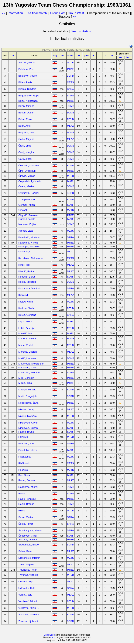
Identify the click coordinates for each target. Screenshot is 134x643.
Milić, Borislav (26, 377)
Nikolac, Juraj (25, 409)
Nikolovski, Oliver (28, 422)
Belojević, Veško (27, 75)
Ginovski (23, 210)
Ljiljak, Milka (25, 321)
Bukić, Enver (25, 119)
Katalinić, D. (25, 251)
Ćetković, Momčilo (28, 165)
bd (62, 55)
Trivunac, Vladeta (28, 574)
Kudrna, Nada (26, 308)
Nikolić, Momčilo (27, 416)
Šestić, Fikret (25, 523)
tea (120, 57)
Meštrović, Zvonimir (29, 372)
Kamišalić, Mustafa (29, 237)
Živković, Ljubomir (28, 621)
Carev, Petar (25, 158)
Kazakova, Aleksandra (30, 258)
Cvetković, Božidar (28, 193)
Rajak (21, 493)
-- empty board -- (27, 199)
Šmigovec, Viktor (27, 535)
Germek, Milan (26, 204)
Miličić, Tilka (25, 383)
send (52, 637)
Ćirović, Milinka (26, 176)
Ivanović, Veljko (27, 224)
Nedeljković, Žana (28, 402)
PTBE (70, 69)
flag (55, 55)
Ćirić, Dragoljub (27, 170)
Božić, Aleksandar (28, 100)
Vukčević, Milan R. (28, 608)
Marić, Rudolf (25, 345)
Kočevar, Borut (26, 276)
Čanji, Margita (26, 152)
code (70, 55)
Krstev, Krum (25, 301)
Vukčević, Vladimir (28, 614)
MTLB (70, 62)
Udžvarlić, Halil (26, 588)
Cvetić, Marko (26, 186)
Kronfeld (23, 295)
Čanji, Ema (24, 145)
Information (15, 13)
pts (79, 55)
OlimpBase (49, 635)
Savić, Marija (25, 517)
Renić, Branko (26, 504)
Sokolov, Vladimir (28, 539)
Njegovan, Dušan (28, 428)
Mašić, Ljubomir (27, 358)
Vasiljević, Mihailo (28, 601)
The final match (36, 13)
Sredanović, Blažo (28, 544)
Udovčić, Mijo (25, 581)
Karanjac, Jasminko (29, 246)
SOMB (70, 106)
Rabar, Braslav (26, 480)
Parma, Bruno (26, 431)
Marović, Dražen (27, 351)
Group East (57, 13)
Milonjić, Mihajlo (27, 389)
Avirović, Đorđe (26, 62)
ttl (13, 55)
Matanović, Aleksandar (31, 363)
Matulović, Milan (27, 367)
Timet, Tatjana (26, 564)
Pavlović (23, 436)
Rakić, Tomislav (27, 498)
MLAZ (70, 125)
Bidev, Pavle (25, 82)
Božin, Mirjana (26, 106)
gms (86, 55)
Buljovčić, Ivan (26, 132)
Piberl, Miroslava (27, 450)
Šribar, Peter (25, 551)
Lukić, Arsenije (26, 328)
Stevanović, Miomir (29, 557)
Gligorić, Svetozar (28, 215)
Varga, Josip (25, 594)
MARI (70, 181)
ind (128, 57)
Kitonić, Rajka (26, 271)
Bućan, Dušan (26, 112)
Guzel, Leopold (26, 219)
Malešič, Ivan (25, 333)
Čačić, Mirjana (26, 139)
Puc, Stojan (24, 475)
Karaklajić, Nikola (28, 242)
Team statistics (81, 31)
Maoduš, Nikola (27, 338)
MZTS (70, 82)
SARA (70, 89)
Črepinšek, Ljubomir (29, 181)
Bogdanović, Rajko (28, 95)
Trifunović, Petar (27, 569)
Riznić (21, 510)
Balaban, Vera (26, 69)
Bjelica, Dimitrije (27, 89)
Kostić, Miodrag (27, 281)
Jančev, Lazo (25, 230)
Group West (76, 13)
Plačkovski (24, 463)
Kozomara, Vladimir (29, 288)
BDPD (70, 75)
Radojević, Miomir (28, 487)
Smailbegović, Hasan (30, 530)
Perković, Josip (26, 443)
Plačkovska (24, 456)
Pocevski (23, 469)
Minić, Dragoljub (27, 396)
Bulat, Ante (24, 125)
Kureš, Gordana (27, 314)
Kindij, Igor (24, 264)
